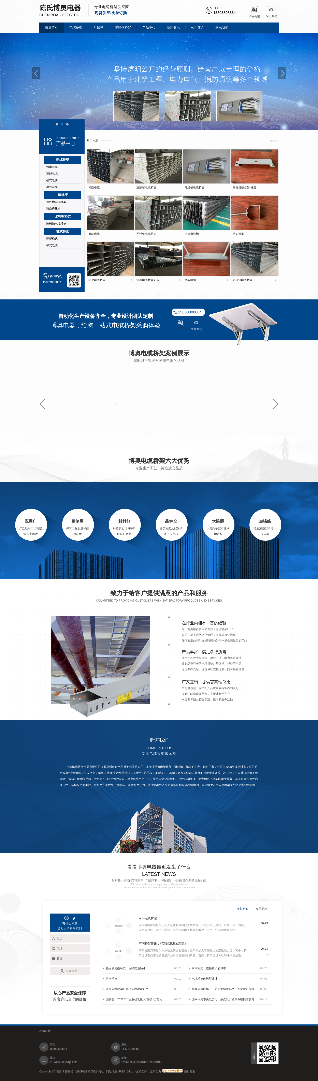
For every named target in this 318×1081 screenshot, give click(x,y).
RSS (122, 1071)
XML (130, 1071)
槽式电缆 (52, 180)
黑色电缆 (52, 187)
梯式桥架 (62, 231)
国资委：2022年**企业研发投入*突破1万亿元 (134, 999)
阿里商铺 (271, 9)
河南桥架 (111, 978)
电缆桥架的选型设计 (204, 978)
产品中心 (148, 27)
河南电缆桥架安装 (147, 280)
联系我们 (221, 27)
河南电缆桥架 (148, 918)
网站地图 (111, 1071)
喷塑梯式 (52, 238)
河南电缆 (52, 166)
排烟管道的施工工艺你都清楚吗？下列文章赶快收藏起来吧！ (225, 989)
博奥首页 (51, 27)
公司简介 (197, 27)
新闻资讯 (173, 27)
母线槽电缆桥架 (56, 202)
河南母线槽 (53, 208)
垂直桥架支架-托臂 (244, 187)
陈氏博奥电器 (60, 8)
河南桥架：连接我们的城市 (209, 968)
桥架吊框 (238, 233)
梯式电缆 (52, 245)
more (273, 140)
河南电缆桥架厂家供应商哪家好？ (127, 989)
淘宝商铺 (254, 9)
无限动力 (155, 1071)
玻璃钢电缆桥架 (56, 223)
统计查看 (190, 1071)
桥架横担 (190, 280)
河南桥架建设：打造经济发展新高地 (163, 943)
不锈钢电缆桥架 (146, 233)
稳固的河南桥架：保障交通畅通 (126, 968)
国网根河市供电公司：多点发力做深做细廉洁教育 (223, 999)
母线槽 (98, 27)
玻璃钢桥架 (123, 27)
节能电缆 (52, 173)
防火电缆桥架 (96, 280)
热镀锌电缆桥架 (242, 280)
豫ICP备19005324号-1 (90, 1071)
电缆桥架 (75, 27)
